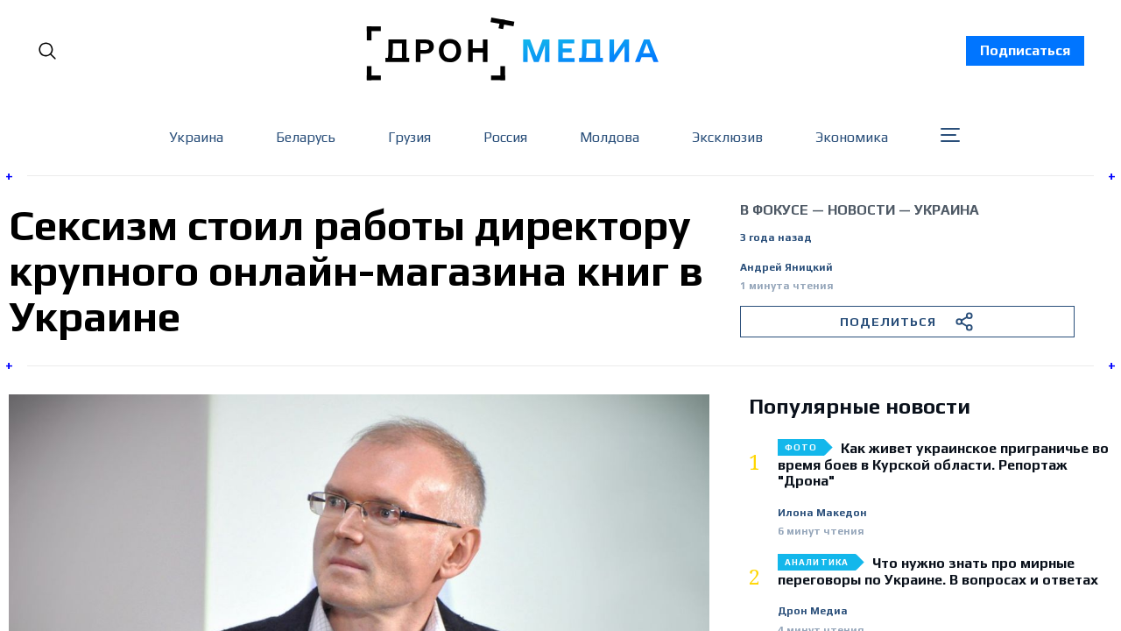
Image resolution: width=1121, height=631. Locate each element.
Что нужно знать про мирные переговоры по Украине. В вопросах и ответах (938, 571)
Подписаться (1025, 50)
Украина (196, 137)
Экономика (851, 137)
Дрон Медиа (813, 611)
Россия (505, 137)
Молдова (609, 137)
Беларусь (305, 137)
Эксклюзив (727, 137)
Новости (861, 210)
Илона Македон (822, 513)
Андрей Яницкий (786, 267)
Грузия (409, 137)
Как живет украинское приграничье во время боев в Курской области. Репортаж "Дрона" (943, 465)
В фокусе (774, 210)
